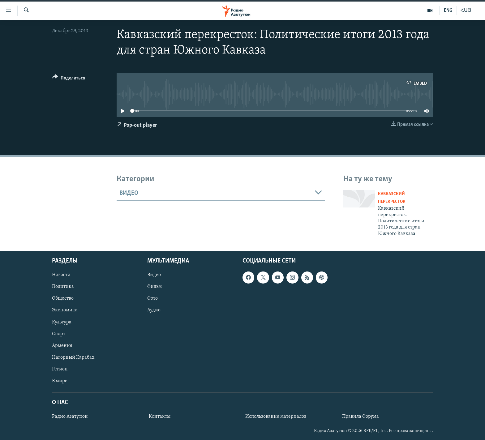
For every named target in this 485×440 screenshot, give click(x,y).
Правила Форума (360, 416)
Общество (63, 298)
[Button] (68, 79)
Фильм (154, 286)
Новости (61, 274)
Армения (62, 345)
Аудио (154, 310)
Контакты (159, 416)
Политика (63, 286)
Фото (152, 298)
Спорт (58, 333)
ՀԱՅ (466, 10)
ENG (448, 10)
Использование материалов (276, 416)
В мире (59, 380)
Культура (61, 322)
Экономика (65, 310)
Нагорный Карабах (73, 357)
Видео (154, 274)
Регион (60, 369)
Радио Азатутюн (70, 416)
